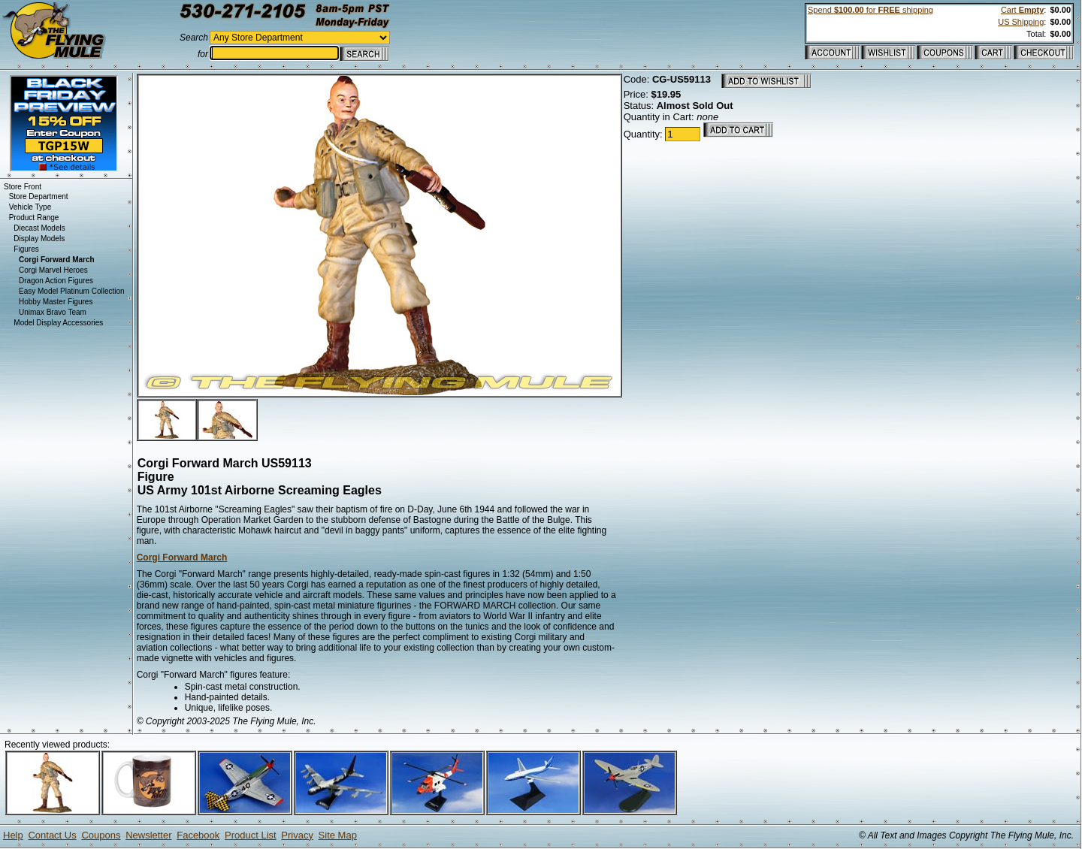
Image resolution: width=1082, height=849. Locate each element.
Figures (26, 249)
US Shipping (1021, 21)
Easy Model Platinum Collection (72, 291)
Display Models (39, 238)
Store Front (22, 187)
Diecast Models (39, 228)
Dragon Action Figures (56, 280)
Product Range (34, 217)
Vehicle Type (30, 207)
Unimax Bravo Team (52, 312)
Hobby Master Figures (55, 302)
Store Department (38, 196)
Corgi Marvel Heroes (53, 270)
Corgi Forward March (182, 557)
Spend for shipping (870, 9)
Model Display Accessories (58, 323)
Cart (1022, 9)
